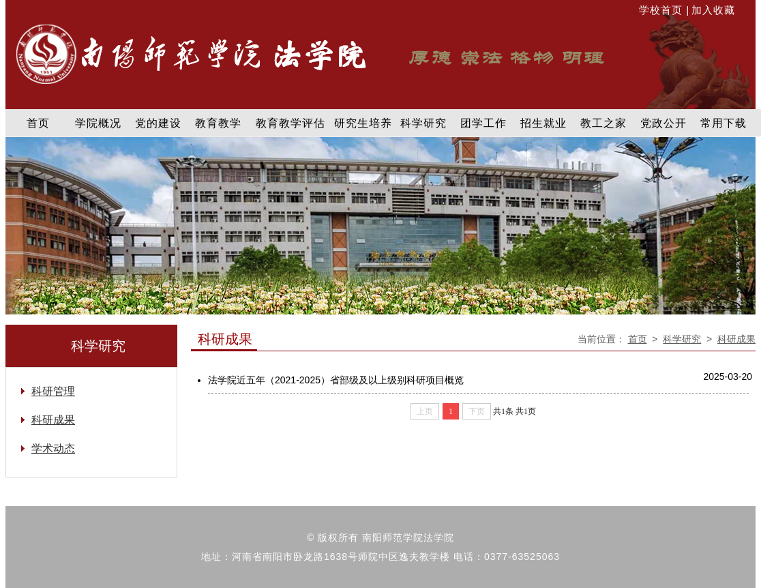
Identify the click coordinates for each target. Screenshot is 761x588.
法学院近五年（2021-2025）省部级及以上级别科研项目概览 (336, 379)
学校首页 (662, 10)
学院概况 (98, 123)
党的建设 (158, 123)
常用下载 (723, 123)
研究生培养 (363, 123)
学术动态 (53, 448)
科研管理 (53, 391)
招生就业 (543, 123)
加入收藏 (713, 10)
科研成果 (736, 339)
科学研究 (423, 123)
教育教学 (218, 123)
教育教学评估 (290, 123)
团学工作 (483, 123)
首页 (38, 123)
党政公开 (663, 123)
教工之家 (603, 123)
